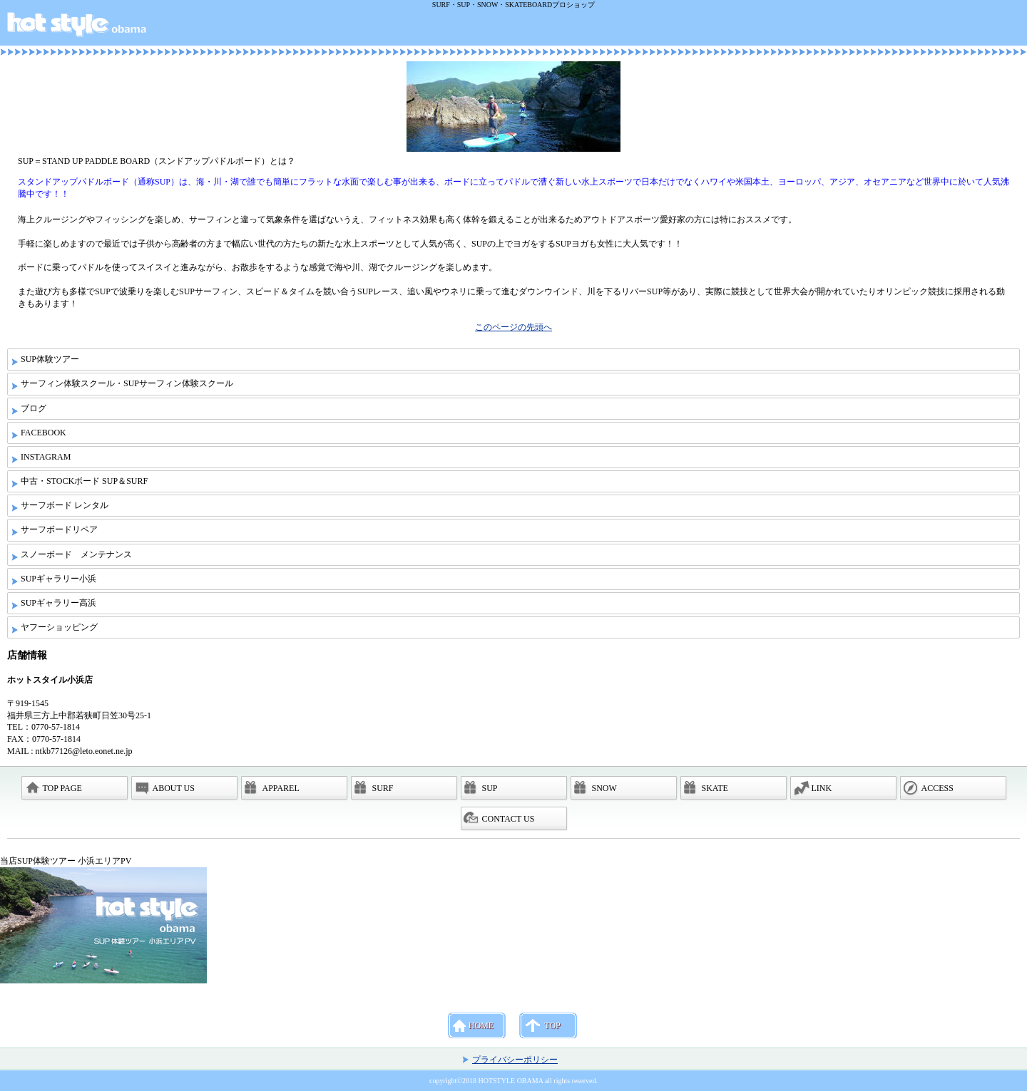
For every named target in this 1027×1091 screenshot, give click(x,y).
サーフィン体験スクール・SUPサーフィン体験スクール (127, 383)
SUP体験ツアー (50, 359)
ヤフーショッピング (59, 627)
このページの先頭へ (513, 327)
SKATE (715, 788)
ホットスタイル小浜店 (516, 28)
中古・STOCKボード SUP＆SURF (84, 481)
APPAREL (281, 788)
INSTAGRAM (46, 457)
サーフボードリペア (59, 529)
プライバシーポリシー (515, 1060)
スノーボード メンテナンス (76, 554)
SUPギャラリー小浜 (58, 579)
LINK (822, 788)
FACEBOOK (43, 433)
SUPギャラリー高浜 (58, 603)
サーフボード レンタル (64, 505)
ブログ (33, 408)
